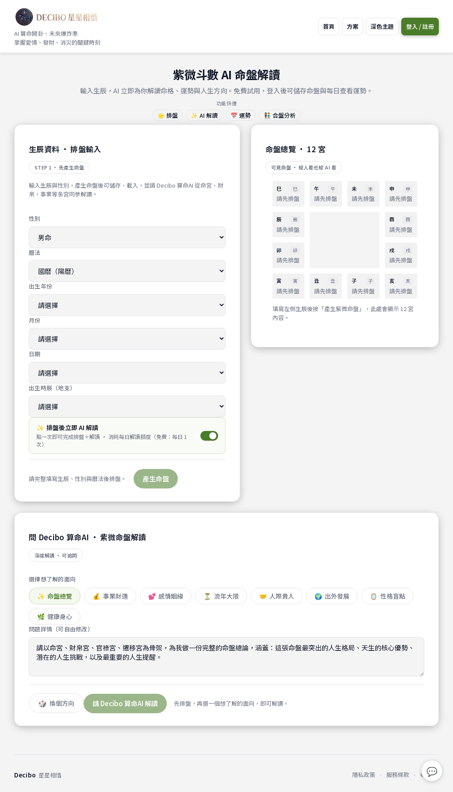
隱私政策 (363, 774)
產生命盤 (155, 478)
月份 (35, 320)
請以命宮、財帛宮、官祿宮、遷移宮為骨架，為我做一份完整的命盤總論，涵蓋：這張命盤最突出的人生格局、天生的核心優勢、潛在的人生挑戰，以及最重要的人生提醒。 (226, 657)
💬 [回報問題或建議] (432, 771)
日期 (35, 354)
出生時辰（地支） (52, 388)
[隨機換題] (56, 703)
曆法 (35, 252)
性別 (35, 218)
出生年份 (40, 286)
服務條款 (397, 774)
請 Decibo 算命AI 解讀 (125, 703)
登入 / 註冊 (420, 26)
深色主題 (382, 26)
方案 (352, 26)
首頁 (328, 26)
